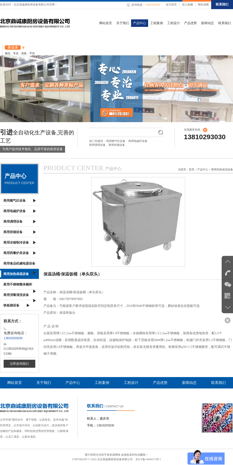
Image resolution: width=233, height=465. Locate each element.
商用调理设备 (97, 144)
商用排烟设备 (117, 144)
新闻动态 (189, 383)
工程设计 (131, 383)
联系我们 (222, 4)
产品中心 (73, 383)
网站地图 (203, 4)
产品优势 (160, 383)
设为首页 (171, 4)
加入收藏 (187, 4)
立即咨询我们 (19, 363)
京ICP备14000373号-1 (148, 459)
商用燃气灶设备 (115, 141)
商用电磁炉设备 (137, 141)
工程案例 (102, 383)
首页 (191, 169)
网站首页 (14, 383)
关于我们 (43, 383)
